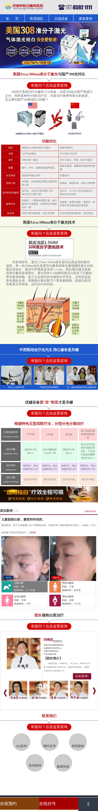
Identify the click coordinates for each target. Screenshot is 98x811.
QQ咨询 (21, 746)
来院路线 (78, 746)
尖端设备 (61, 19)
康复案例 (85, 19)
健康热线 (63, 766)
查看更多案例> (91, 511)
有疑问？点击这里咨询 (49, 85)
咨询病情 (35, 765)
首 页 (12, 19)
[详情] (32, 532)
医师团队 (36, 19)
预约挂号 (49, 746)
